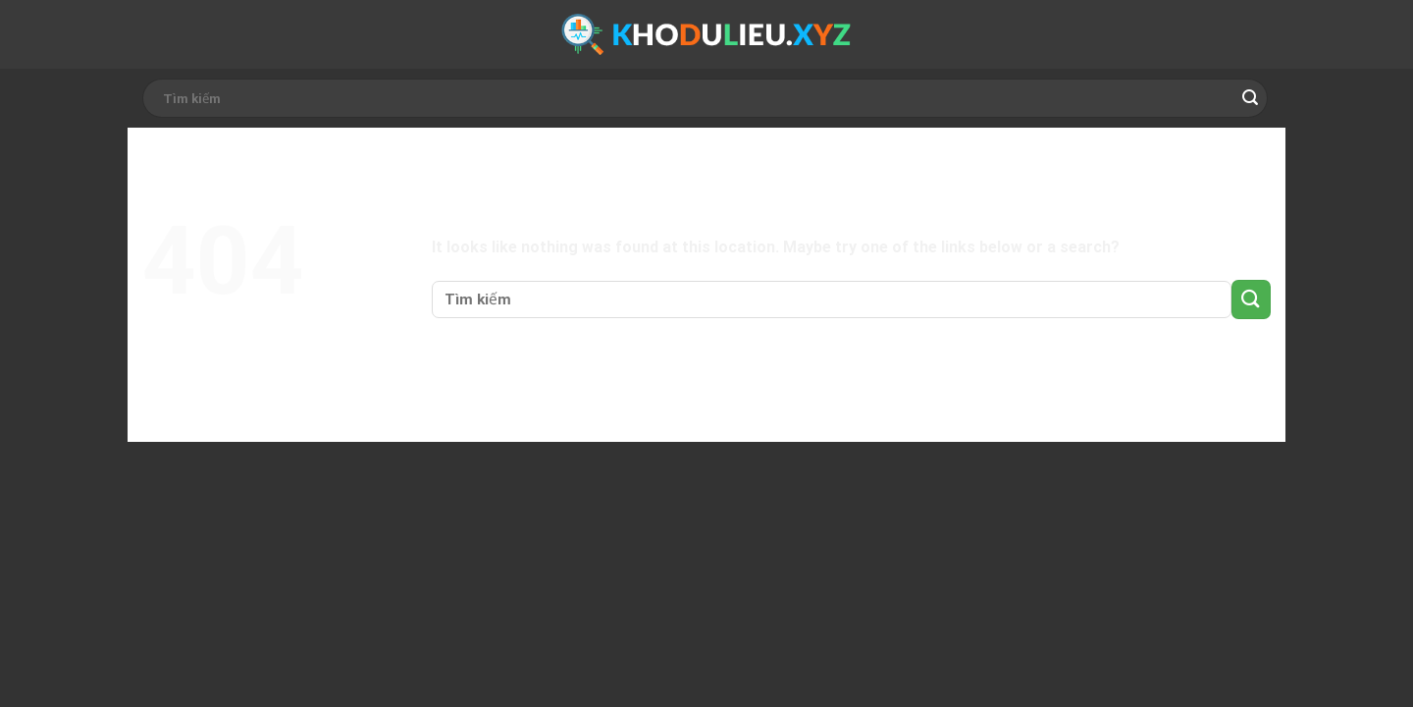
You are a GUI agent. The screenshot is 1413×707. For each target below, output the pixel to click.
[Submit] (1250, 98)
